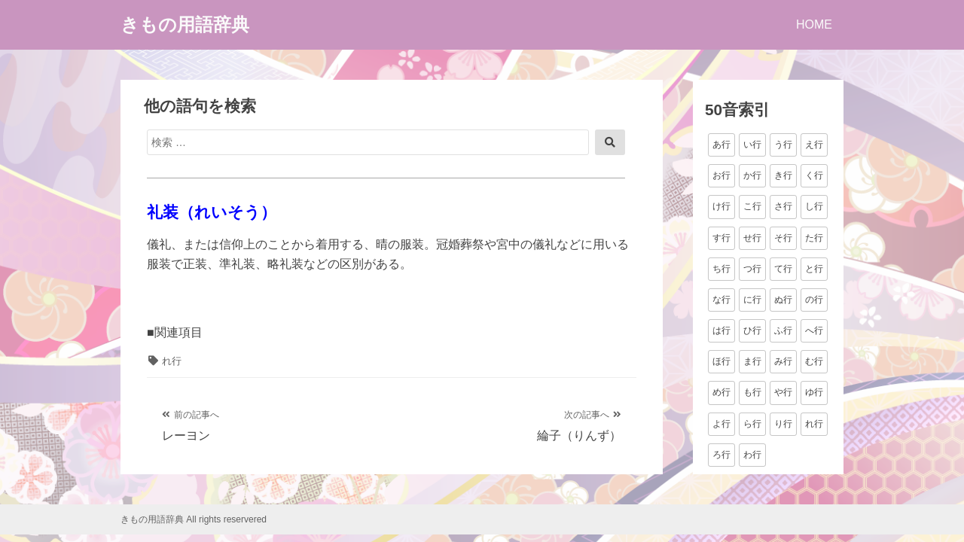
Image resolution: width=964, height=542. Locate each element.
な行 (721, 299)
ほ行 (721, 361)
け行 (721, 206)
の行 (814, 299)
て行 (783, 268)
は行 (721, 330)
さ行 (783, 206)
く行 (814, 175)
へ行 (814, 330)
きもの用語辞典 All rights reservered (193, 519)
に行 (752, 299)
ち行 (721, 268)
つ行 (752, 268)
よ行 (721, 424)
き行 (783, 175)
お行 (721, 175)
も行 (752, 392)
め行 (721, 392)
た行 (814, 238)
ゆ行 (814, 392)
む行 (814, 361)
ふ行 (783, 330)
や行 (783, 392)
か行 (752, 175)
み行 (783, 361)
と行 (814, 268)
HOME (814, 24)
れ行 (172, 361)
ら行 (752, 424)
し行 (814, 206)
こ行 (752, 206)
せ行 (752, 238)
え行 (814, 144)
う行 (783, 144)
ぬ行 (783, 299)
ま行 (752, 361)
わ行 (752, 454)
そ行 (783, 238)
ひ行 (752, 330)
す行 (721, 238)
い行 (752, 144)
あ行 (721, 144)
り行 (783, 424)
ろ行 (721, 454)
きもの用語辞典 (184, 24)
